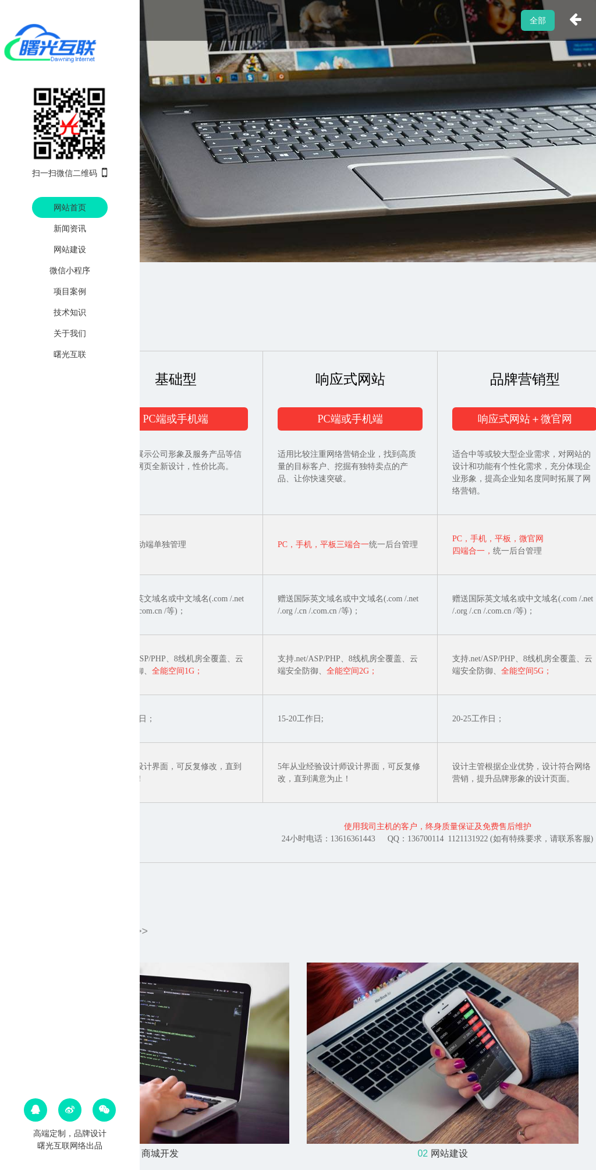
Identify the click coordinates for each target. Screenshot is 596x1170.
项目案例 (70, 291)
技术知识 (70, 312)
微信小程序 (69, 270)
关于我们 (70, 333)
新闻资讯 (70, 228)
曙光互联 (70, 354)
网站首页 (70, 207)
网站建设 (70, 249)
